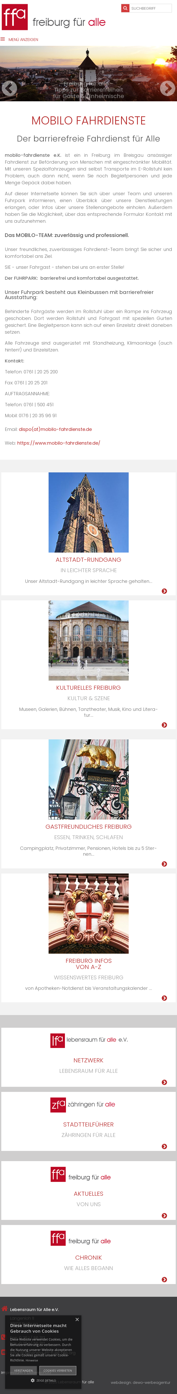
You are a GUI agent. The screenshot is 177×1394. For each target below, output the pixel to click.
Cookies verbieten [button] (57, 1370)
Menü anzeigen (23, 40)
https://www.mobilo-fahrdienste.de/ (58, 443)
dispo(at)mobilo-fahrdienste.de (55, 429)
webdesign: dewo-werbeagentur (140, 1382)
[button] (43, 1380)
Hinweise (32, 1360)
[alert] (43, 1352)
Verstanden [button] (23, 1370)
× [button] (77, 1320)
